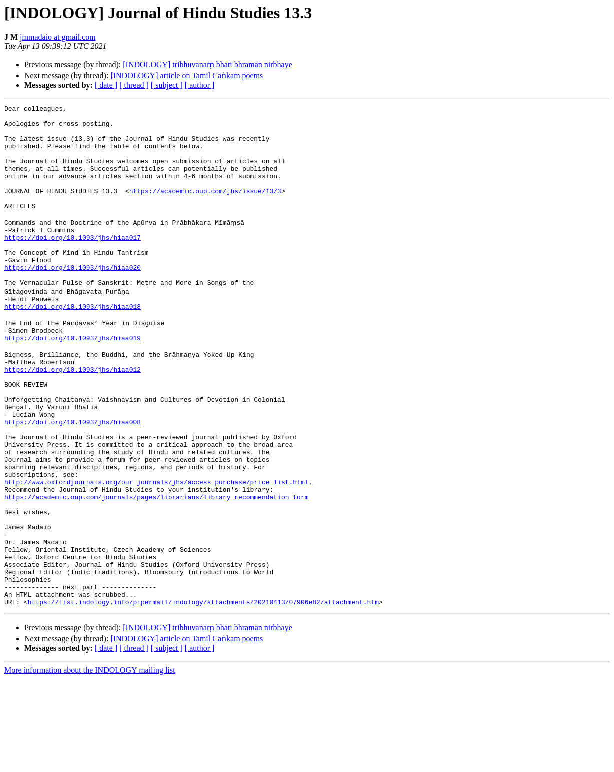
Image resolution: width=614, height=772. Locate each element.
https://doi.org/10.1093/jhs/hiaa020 (72, 299)
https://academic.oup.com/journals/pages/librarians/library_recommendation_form (156, 569)
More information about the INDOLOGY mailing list (89, 763)
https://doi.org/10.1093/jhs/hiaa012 (72, 416)
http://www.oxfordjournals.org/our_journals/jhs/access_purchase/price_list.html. (158, 551)
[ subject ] (167, 85)
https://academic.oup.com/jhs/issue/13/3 (205, 209)
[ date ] (106, 85)
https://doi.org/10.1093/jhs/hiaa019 (72, 380)
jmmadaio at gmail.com (58, 37)
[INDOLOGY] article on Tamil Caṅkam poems (186, 76)
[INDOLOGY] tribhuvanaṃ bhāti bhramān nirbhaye (207, 64)
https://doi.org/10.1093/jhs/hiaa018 (72, 344)
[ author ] (200, 85)
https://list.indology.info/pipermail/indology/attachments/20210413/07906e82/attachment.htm (203, 695)
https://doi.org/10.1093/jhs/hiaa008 (72, 479)
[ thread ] (134, 85)
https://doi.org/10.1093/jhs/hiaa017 (72, 263)
